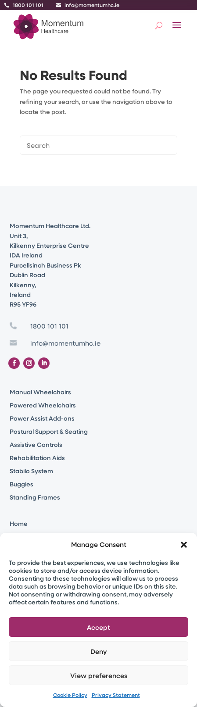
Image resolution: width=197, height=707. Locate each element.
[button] (183, 544)
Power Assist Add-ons (42, 418)
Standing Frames (35, 497)
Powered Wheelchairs (43, 405)
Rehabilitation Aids (37, 458)
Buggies (21, 484)
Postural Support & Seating (49, 432)
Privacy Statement (116, 694)
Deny (98, 651)
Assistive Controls (36, 445)
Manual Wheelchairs (40, 392)
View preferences (98, 675)
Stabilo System (31, 471)
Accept (98, 627)
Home (19, 524)
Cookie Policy (70, 694)
